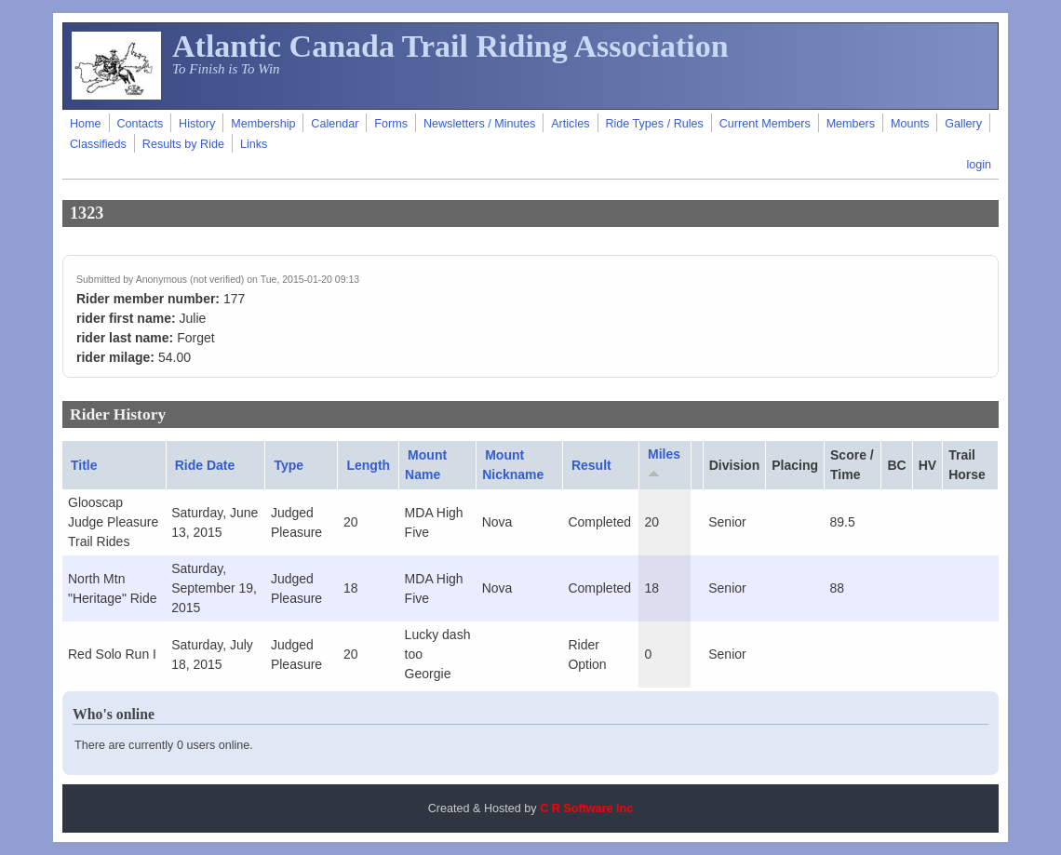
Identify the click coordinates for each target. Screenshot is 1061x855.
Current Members (765, 123)
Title (84, 465)
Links (253, 144)
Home (85, 123)
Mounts (910, 123)
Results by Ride (183, 144)
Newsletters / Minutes (479, 123)
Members (850, 123)
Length (368, 465)
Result (591, 465)
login (978, 164)
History (197, 123)
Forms (391, 123)
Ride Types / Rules (654, 123)
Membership (263, 123)
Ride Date (205, 465)
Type (288, 465)
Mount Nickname (513, 465)
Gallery (963, 123)
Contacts (139, 123)
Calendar (334, 123)
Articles (570, 123)
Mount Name (426, 465)
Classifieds (98, 144)
